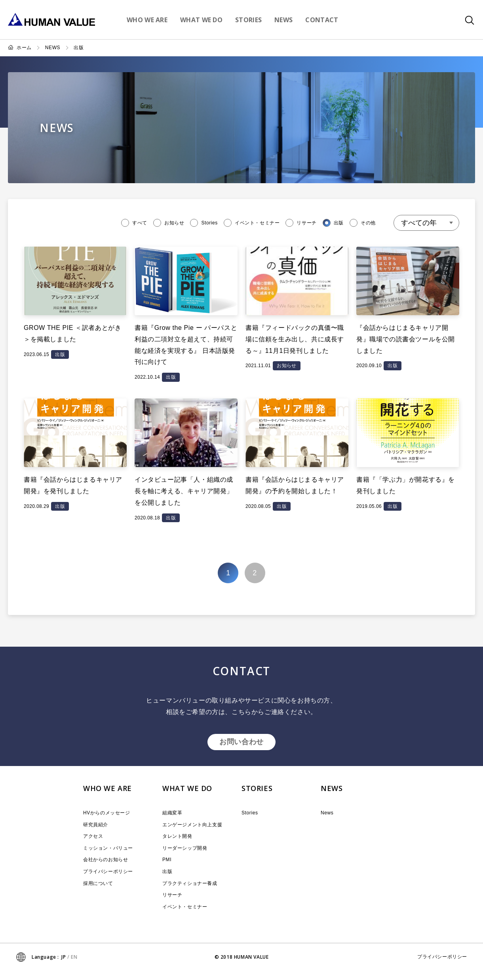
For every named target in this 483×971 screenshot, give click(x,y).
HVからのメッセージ (106, 813)
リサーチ (172, 895)
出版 (79, 47)
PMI (166, 859)
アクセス (93, 836)
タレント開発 (177, 836)
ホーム (24, 47)
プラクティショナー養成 (189, 883)
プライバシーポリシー (108, 871)
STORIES (257, 788)
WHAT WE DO (187, 788)
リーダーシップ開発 (184, 848)
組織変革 (172, 813)
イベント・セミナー (184, 907)
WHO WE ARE (107, 788)
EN (74, 957)
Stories (250, 813)
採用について (98, 883)
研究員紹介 (95, 824)
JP (63, 957)
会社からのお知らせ (105, 859)
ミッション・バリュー (108, 848)
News (327, 813)
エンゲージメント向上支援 (192, 824)
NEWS (52, 47)
